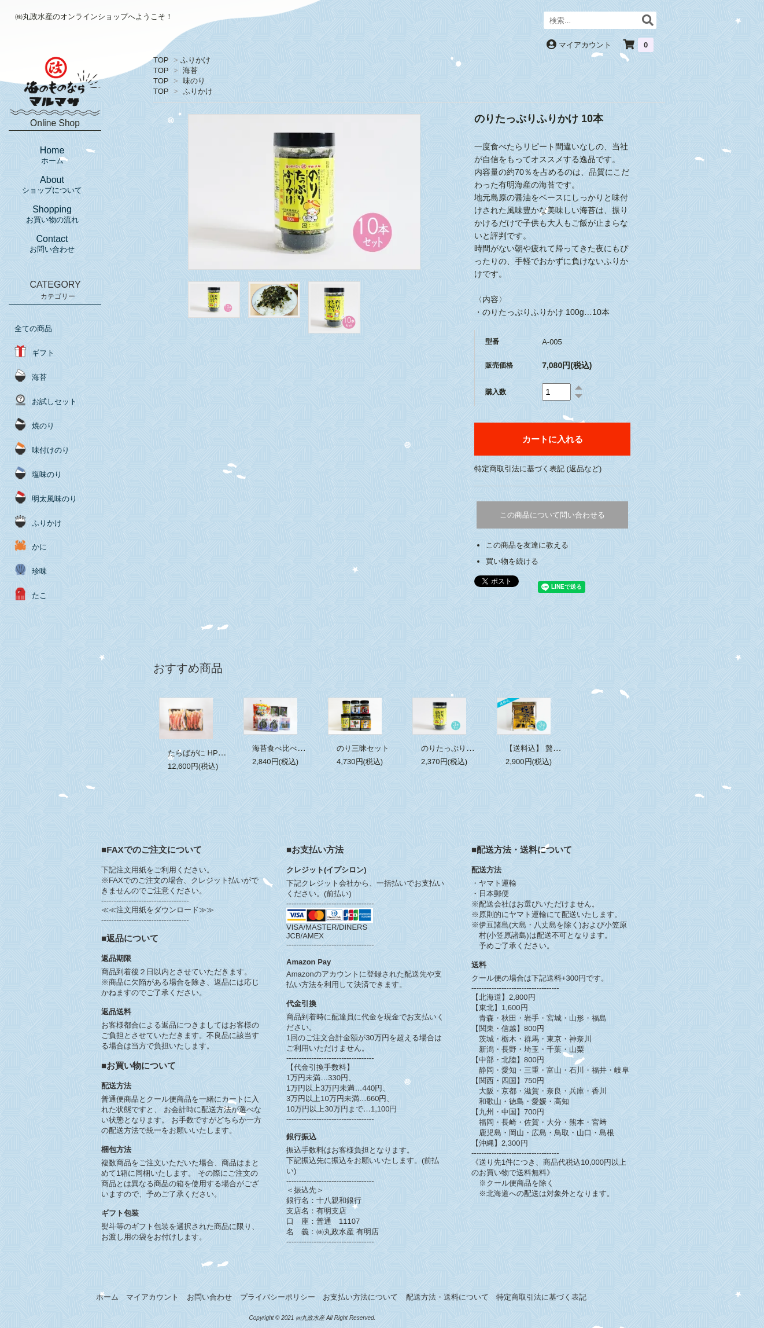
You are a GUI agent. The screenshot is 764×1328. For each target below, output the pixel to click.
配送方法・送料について (447, 1297)
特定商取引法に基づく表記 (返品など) (537, 468)
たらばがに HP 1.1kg (203, 753)
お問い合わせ (209, 1297)
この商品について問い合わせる (552, 515)
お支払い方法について (360, 1297)
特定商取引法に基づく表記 (541, 1297)
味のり (194, 80)
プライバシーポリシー (277, 1297)
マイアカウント (585, 45)
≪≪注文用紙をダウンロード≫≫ (157, 909)
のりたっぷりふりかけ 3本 (465, 748)
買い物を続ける (512, 561)
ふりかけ (195, 60)
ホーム (107, 1297)
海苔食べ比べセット (286, 748)
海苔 (190, 70)
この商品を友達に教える (527, 545)
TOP (160, 60)
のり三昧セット (363, 748)
